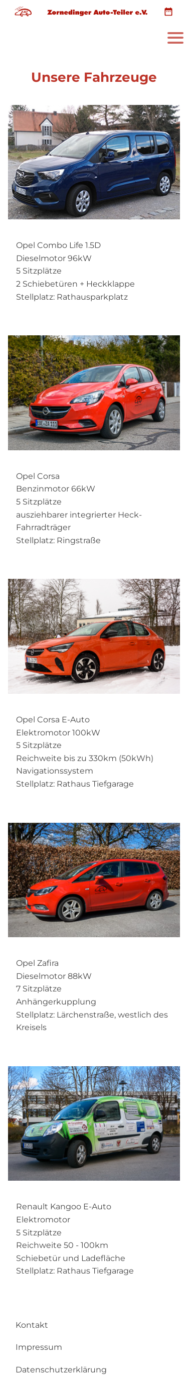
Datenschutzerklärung (61, 1369)
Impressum (39, 1347)
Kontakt (32, 1325)
